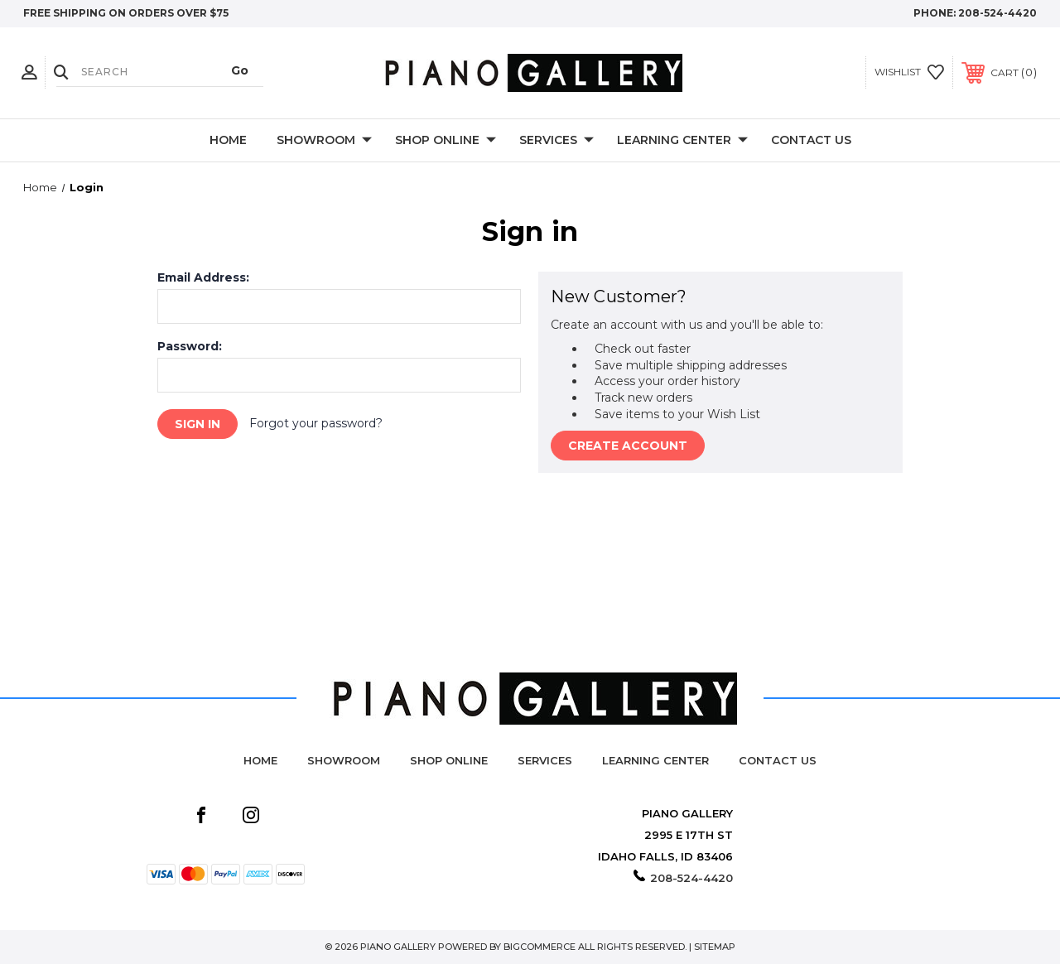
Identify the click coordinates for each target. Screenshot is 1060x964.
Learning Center (682, 141)
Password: (189, 346)
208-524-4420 (997, 13)
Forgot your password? (316, 423)
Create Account (627, 445)
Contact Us (811, 140)
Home (228, 140)
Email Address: (203, 277)
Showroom (324, 141)
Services (556, 141)
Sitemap (714, 946)
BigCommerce (540, 946)
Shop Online (445, 141)
